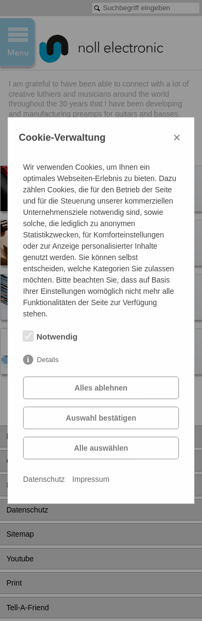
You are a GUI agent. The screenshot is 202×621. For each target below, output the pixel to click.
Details (48, 360)
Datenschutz (44, 479)
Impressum (90, 479)
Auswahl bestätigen (101, 418)
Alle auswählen (101, 448)
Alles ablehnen (101, 388)
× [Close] (177, 137)
